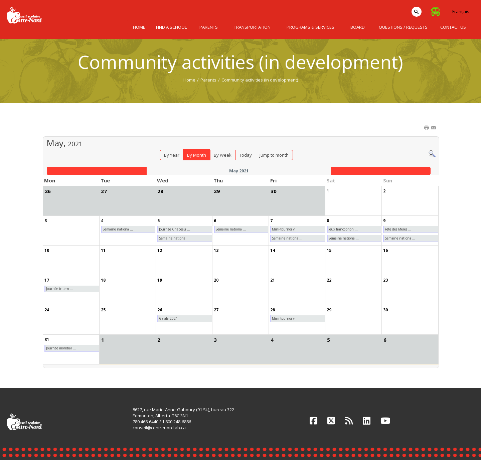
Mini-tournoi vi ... (286, 229)
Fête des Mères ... (398, 229)
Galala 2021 (168, 318)
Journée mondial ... (61, 348)
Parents (208, 80)
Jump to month (274, 155)
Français (460, 11)
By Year (171, 155)
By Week (222, 155)
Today (245, 155)
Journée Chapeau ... (174, 229)
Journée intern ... (59, 288)
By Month (196, 155)
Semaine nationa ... (118, 229)
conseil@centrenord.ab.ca (159, 428)
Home (189, 80)
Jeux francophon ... (343, 229)
